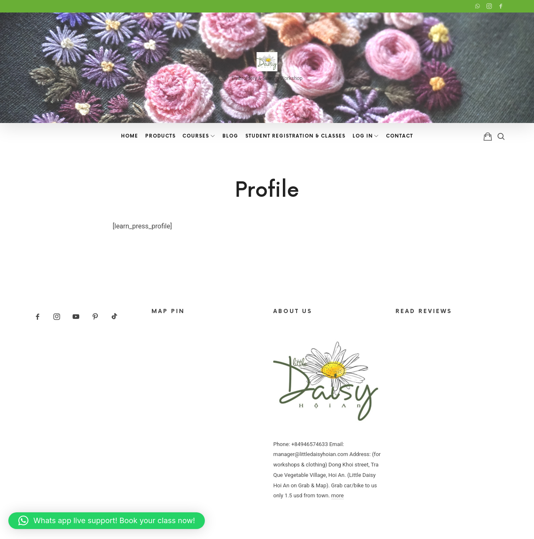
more (337, 495)
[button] (106, 520)
